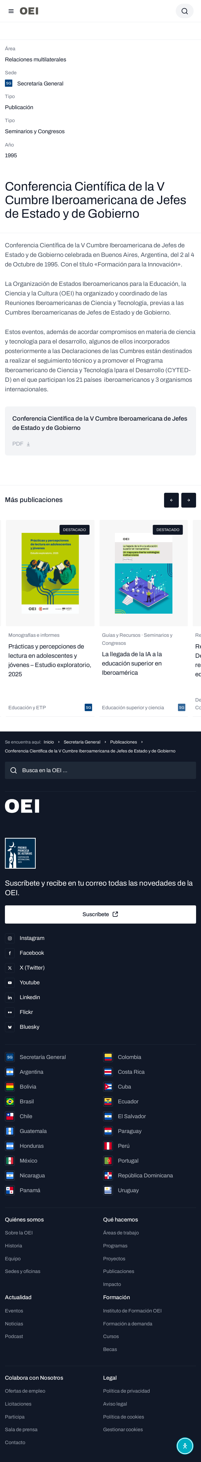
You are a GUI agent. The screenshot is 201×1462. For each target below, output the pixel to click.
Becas (110, 1349)
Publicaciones (123, 742)
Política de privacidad (126, 1391)
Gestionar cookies (123, 1429)
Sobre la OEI (19, 1232)
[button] (171, 500)
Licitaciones (18, 1403)
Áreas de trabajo (121, 1232)
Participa (15, 1416)
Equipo (13, 1258)
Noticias (14, 1323)
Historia (13, 1245)
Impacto (112, 1284)
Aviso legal (115, 1403)
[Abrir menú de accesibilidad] (185, 1446)
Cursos (111, 1336)
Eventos (14, 1310)
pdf (21, 444)
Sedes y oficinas (22, 1271)
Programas (115, 1245)
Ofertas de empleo (25, 1391)
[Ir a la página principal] (29, 11)
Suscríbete (100, 914)
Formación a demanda (127, 1323)
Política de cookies (123, 1416)
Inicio (49, 742)
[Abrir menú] (11, 11)
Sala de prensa (21, 1429)
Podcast (14, 1336)
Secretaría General (82, 742)
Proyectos (114, 1258)
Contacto (15, 1442)
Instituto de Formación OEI (132, 1310)
